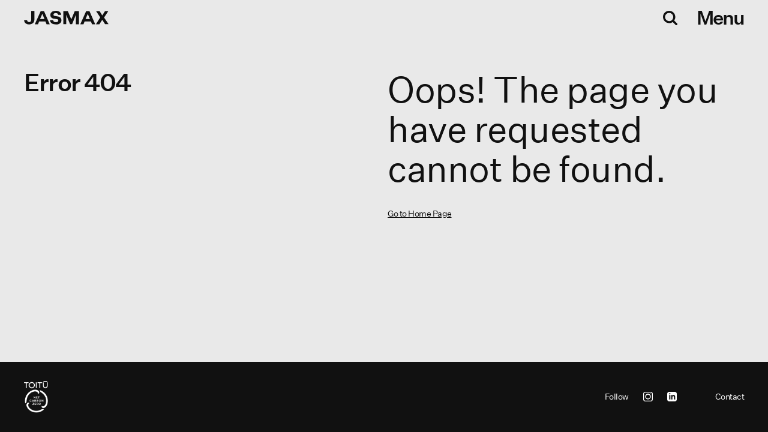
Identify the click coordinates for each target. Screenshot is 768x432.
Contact (730, 396)
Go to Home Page (420, 213)
